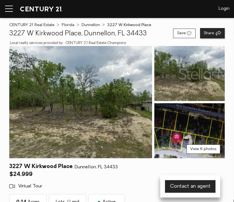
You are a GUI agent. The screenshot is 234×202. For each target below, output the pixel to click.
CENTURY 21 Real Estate (31, 25)
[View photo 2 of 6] (189, 73)
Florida (68, 25)
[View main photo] (80, 102)
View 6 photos (203, 149)
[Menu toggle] (8, 8)
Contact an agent (190, 186)
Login (224, 8)
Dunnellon (91, 25)
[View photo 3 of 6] (189, 130)
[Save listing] (184, 33)
